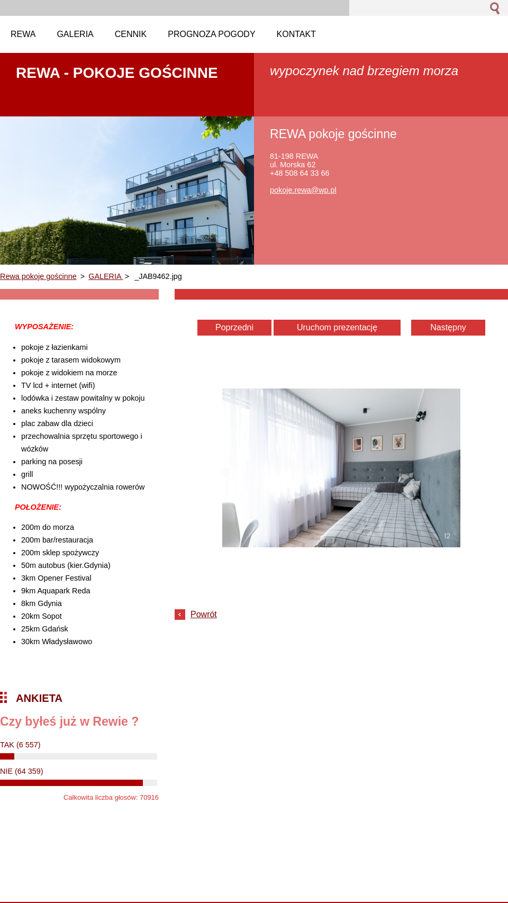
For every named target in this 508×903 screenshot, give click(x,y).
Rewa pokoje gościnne (38, 276)
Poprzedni (234, 327)
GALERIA (105, 276)
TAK (20, 745)
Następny (448, 327)
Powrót (203, 614)
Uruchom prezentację (337, 327)
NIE (21, 771)
